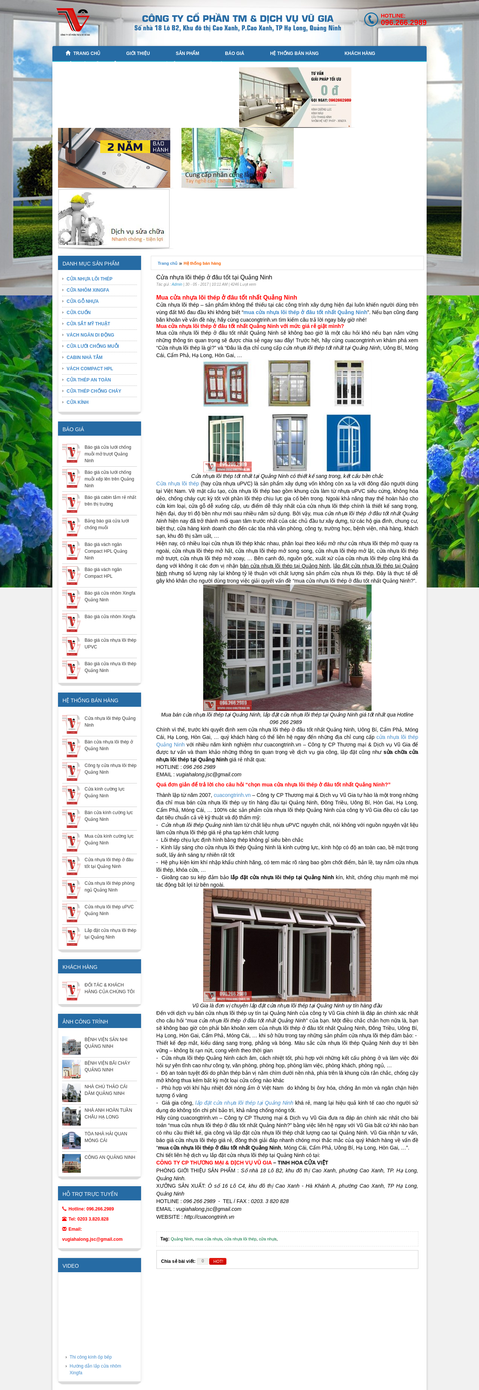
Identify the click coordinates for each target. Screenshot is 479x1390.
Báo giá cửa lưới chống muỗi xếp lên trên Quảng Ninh (109, 479)
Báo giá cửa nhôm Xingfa (110, 616)
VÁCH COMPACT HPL (90, 368)
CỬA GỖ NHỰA (83, 301)
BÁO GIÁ (234, 53)
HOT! (218, 1261)
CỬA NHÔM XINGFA (88, 290)
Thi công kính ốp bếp (91, 1357)
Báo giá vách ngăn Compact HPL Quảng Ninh (106, 551)
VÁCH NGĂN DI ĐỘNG (90, 335)
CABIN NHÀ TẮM (162, 64)
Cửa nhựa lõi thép (177, 484)
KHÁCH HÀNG (360, 53)
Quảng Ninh (182, 1239)
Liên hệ (214, 64)
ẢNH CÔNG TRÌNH (85, 1022)
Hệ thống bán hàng (294, 53)
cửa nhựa (268, 1239)
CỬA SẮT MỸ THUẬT (88, 323)
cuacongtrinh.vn (232, 795)
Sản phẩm (187, 53)
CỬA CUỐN (79, 312)
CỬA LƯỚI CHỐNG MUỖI (91, 64)
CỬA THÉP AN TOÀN (89, 380)
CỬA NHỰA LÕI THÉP (89, 279)
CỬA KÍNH (78, 402)
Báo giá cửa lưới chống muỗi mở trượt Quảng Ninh (108, 454)
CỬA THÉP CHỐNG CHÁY (94, 391)
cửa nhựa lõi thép (241, 1239)
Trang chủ (82, 53)
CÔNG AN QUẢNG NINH (110, 1157)
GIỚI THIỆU (138, 53)
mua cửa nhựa (208, 1239)
